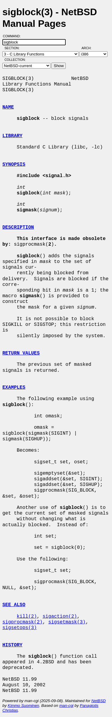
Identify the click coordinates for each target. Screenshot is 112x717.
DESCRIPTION (18, 227)
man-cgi (66, 705)
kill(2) (27, 616)
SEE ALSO (13, 605)
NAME (8, 107)
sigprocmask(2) (22, 622)
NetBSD (98, 701)
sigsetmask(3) (67, 622)
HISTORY (12, 645)
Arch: (89, 48)
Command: (13, 36)
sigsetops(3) (19, 628)
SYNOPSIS (13, 164)
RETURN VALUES (21, 353)
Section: (13, 48)
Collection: (15, 59)
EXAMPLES (13, 387)
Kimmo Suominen (23, 705)
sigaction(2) (59, 616)
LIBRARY (12, 136)
